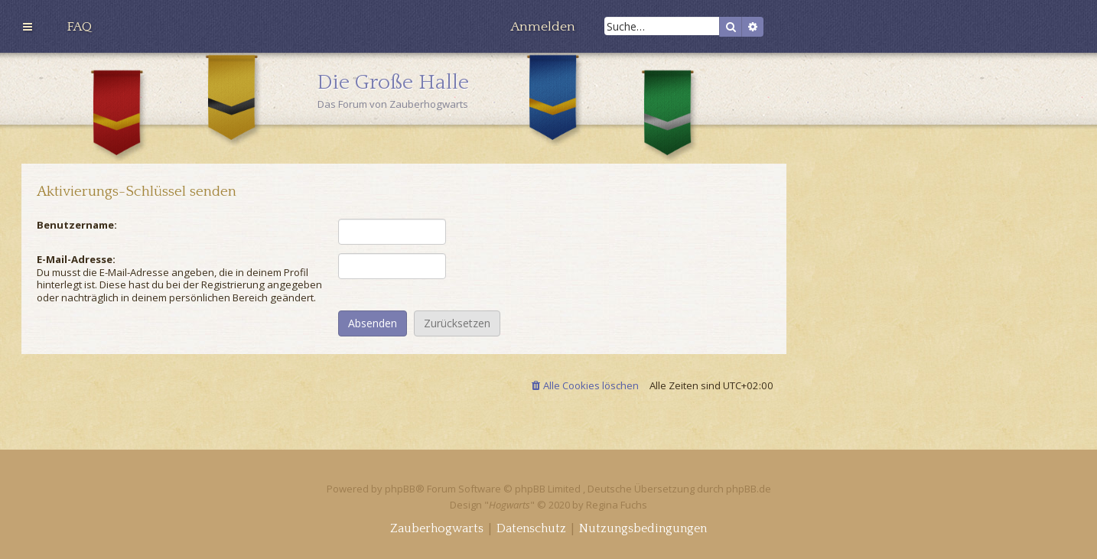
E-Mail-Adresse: (76, 259)
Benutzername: (77, 225)
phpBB (400, 489)
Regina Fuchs (616, 505)
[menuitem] (79, 26)
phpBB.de (748, 489)
